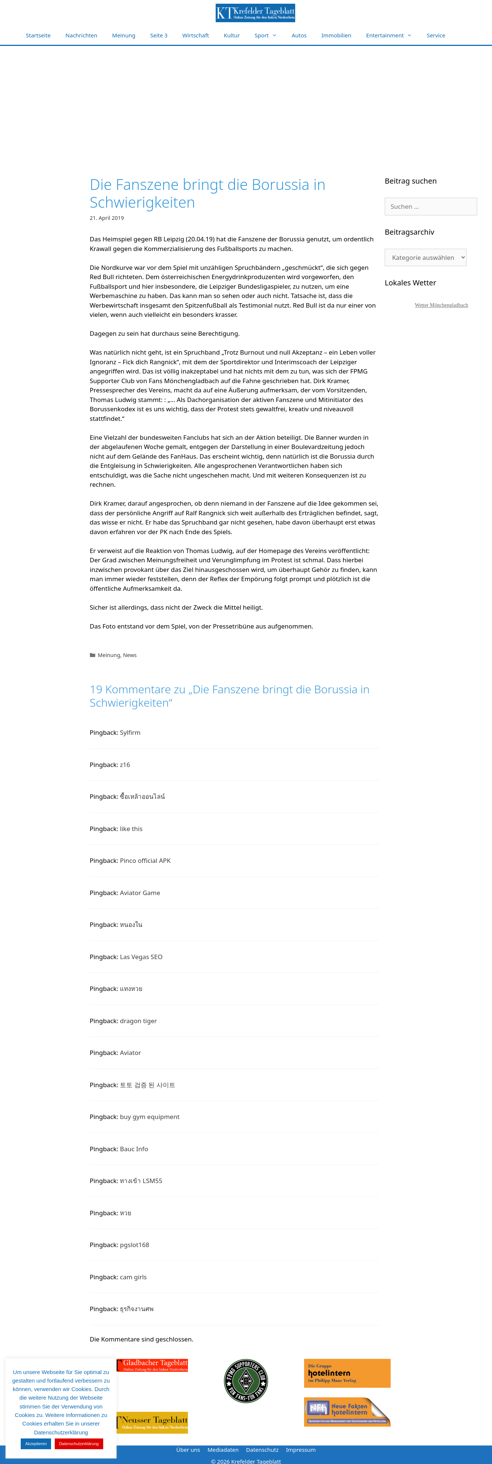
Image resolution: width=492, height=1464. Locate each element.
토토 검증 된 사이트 (147, 1085)
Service (436, 35)
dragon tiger (138, 1020)
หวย (125, 1213)
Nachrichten (81, 35)
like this (131, 828)
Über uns (188, 1449)
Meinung (123, 35)
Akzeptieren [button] (36, 1443)
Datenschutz (262, 1449)
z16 (125, 764)
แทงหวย (131, 988)
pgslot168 (134, 1244)
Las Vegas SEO (141, 956)
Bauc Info (134, 1149)
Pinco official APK (145, 860)
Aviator (130, 1052)
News (130, 655)
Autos (299, 35)
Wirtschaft (195, 35)
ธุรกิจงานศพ (137, 1308)
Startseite (38, 35)
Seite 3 (159, 35)
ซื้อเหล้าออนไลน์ (142, 796)
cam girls (133, 1277)
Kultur (232, 35)
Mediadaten (223, 1449)
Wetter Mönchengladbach (441, 305)
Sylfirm (130, 732)
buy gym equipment (149, 1116)
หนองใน (131, 924)
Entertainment (392, 35)
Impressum (301, 1449)
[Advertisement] (246, 101)
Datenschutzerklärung (79, 1443)
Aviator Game (140, 892)
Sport (269, 35)
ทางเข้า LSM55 (141, 1180)
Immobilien (336, 35)
